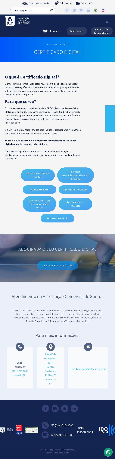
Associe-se (52, 31)
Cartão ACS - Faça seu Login (101, 31)
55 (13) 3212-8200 (57, 425)
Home (48, 44)
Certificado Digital (61, 44)
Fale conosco (76, 31)
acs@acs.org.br (57, 435)
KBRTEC (65, 452)
